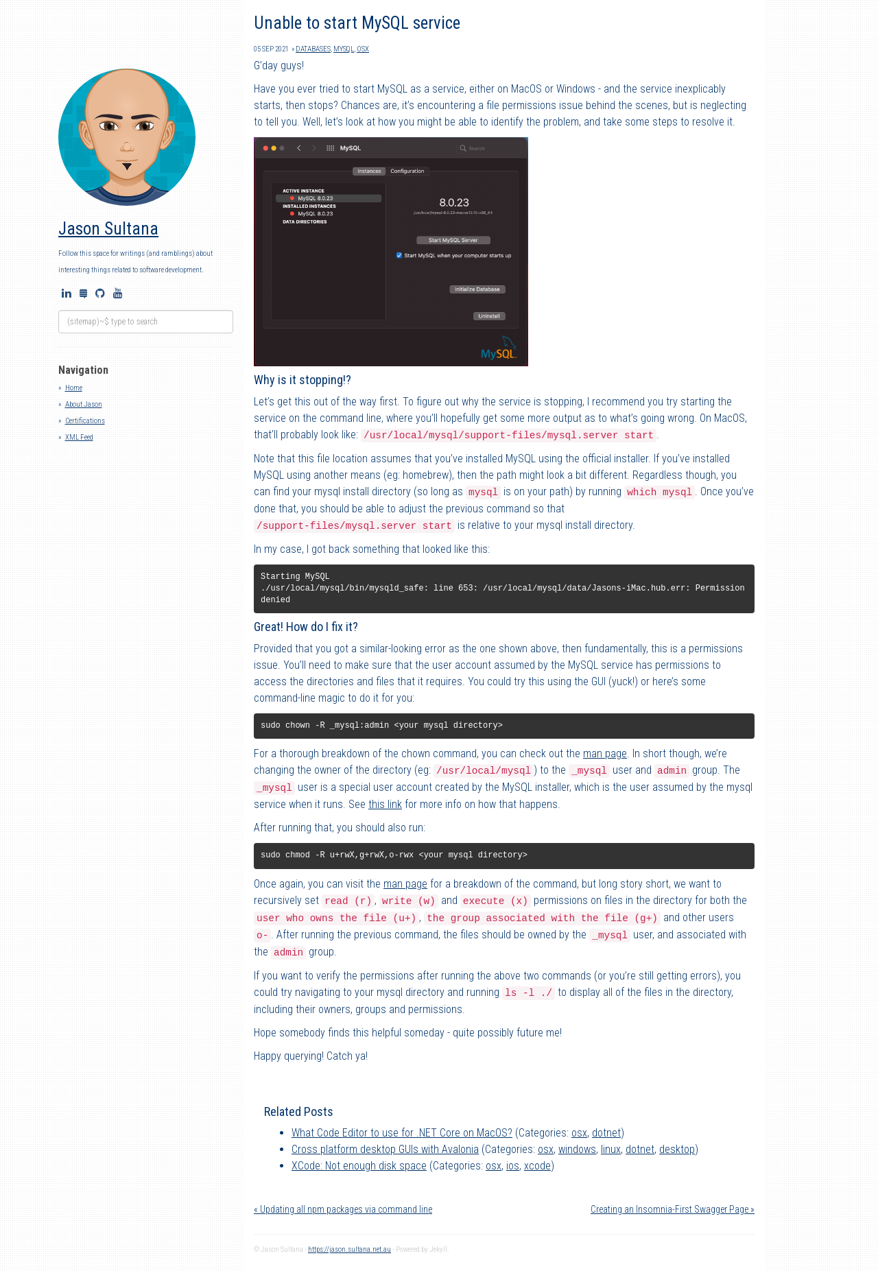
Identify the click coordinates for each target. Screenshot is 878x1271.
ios (512, 1165)
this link (385, 804)
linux (611, 1149)
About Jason (83, 404)
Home (73, 387)
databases (313, 49)
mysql (343, 49)
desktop (677, 1149)
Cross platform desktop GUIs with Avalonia (385, 1149)
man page (605, 753)
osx (363, 49)
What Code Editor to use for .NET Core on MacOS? (402, 1132)
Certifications (85, 420)
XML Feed (79, 437)
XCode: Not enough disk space (359, 1165)
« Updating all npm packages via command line (343, 1209)
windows (577, 1149)
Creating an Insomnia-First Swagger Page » (673, 1209)
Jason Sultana (108, 229)
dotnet (606, 1132)
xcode (537, 1165)
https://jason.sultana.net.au (349, 1249)
